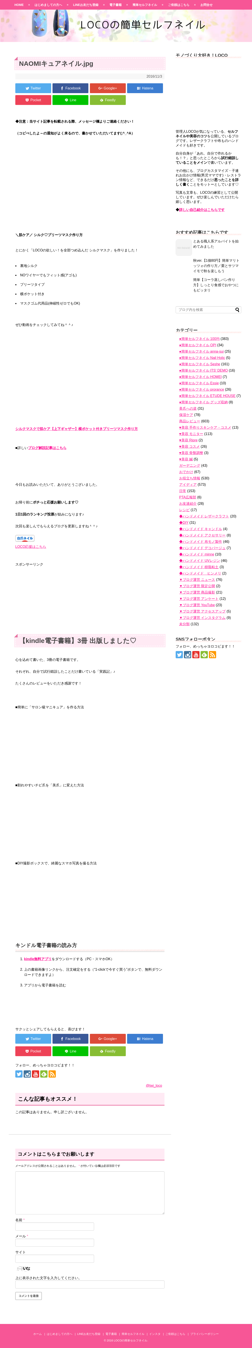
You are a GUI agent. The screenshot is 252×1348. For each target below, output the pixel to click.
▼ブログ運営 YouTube (197, 605)
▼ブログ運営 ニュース (197, 580)
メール (21, 1236)
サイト (20, 1252)
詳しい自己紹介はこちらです (202, 210)
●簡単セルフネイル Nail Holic (202, 358)
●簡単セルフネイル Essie (199, 383)
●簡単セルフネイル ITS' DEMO (203, 370)
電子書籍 (115, 5)
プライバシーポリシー (204, 1334)
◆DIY (183, 522)
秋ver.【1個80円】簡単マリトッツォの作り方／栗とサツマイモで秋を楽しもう (216, 266)
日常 (182, 491)
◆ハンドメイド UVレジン (199, 561)
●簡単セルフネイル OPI (197, 345)
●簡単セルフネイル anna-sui (201, 351)
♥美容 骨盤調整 (191, 453)
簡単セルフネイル (145, 5)
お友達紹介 (188, 503)
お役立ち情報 (189, 478)
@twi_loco (154, 1085)
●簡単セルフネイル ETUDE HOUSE (207, 396)
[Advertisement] (89, 598)
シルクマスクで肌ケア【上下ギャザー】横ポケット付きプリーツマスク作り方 (76, 429)
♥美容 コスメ (189, 446)
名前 (20, 1220)
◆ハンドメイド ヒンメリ (200, 573)
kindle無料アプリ (38, 959)
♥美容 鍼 (186, 459)
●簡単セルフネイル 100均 (199, 339)
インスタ (155, 1334)
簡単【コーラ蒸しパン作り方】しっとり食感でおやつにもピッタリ (216, 285)
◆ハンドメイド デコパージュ (202, 548)
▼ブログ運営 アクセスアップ (202, 611)
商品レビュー (189, 421)
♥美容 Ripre (188, 440)
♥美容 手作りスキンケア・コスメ (205, 427)
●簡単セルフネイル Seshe (199, 364)
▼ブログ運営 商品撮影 (197, 592)
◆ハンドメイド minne (196, 554)
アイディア (188, 484)
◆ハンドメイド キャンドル (200, 529)
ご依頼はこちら (178, 5)
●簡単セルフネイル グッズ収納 (203, 402)
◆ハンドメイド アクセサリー (202, 535)
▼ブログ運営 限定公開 (197, 586)
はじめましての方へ (48, 5)
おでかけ (186, 472)
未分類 (184, 624)
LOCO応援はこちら (30, 547)
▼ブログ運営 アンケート (199, 599)
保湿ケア (186, 415)
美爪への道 (188, 408)
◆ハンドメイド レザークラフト (204, 516)
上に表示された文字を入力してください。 (48, 1278)
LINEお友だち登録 (85, 5)
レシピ (184, 510)
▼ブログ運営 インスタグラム (202, 618)
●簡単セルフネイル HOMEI (200, 377)
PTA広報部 (187, 497)
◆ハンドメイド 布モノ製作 (200, 541)
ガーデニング (189, 465)
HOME (19, 5)
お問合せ (206, 5)
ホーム (37, 1334)
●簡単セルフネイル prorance (201, 389)
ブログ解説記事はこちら (47, 448)
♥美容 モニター (191, 434)
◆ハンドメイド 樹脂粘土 (199, 567)
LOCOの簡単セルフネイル (130, 1340)
